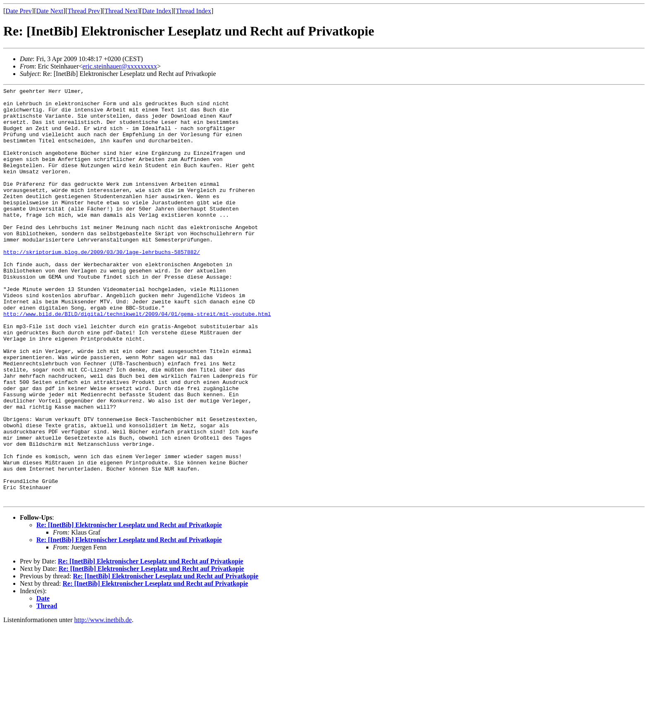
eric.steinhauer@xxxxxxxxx (120, 66)
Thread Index (193, 10)
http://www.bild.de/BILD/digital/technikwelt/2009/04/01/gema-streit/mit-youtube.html (137, 359)
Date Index (157, 10)
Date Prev (18, 10)
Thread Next (121, 10)
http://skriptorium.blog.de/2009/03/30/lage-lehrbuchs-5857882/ (101, 285)
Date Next (49, 10)
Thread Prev (83, 10)
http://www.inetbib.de (103, 702)
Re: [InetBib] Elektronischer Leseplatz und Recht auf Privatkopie (129, 607)
